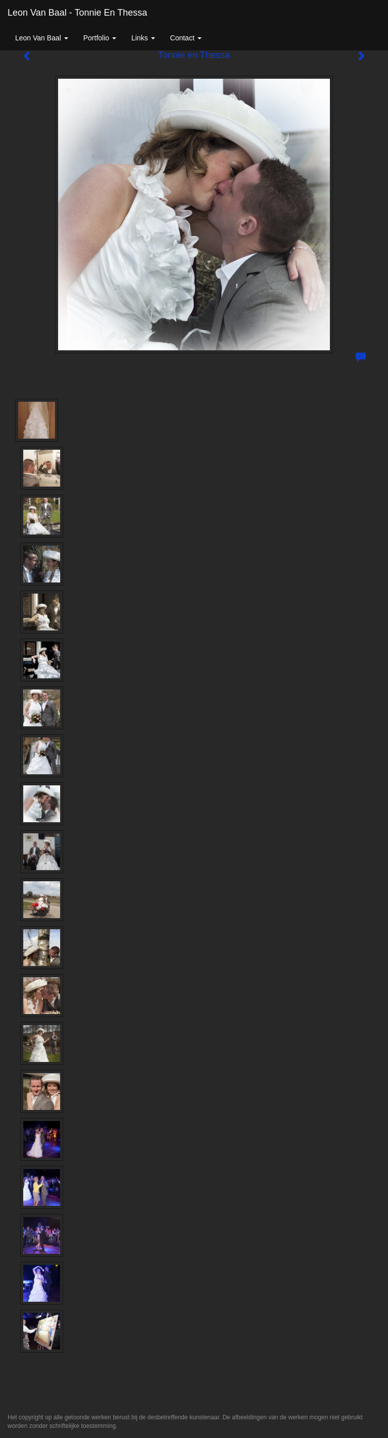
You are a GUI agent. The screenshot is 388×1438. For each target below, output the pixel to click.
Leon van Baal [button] (41, 38)
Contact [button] (186, 38)
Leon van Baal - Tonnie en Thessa (77, 13)
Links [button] (143, 38)
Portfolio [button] (99, 38)
